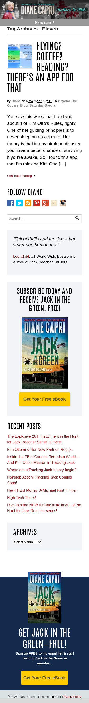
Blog (24, 105)
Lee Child (21, 256)
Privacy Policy (71, 696)
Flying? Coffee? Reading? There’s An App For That (40, 68)
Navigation (43, 22)
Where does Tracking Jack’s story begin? (41, 470)
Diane (16, 101)
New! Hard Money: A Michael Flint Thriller (42, 490)
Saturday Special (42, 105)
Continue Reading (19, 176)
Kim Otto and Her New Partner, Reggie (40, 449)
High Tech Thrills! (21, 498)
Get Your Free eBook (44, 399)
